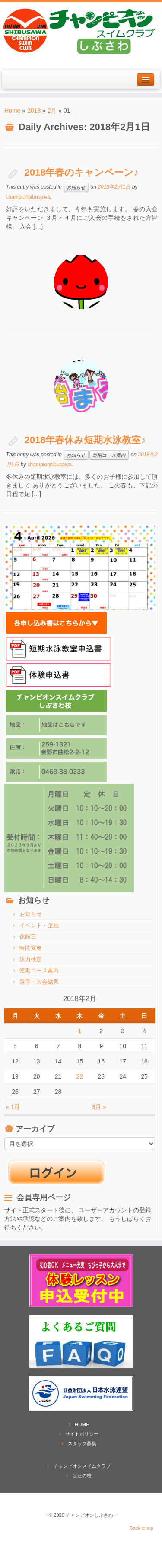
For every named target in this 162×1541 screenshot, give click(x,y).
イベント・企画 (39, 925)
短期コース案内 (109, 455)
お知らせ (76, 187)
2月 (52, 110)
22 (79, 1076)
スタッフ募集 (82, 1443)
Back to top (141, 1528)
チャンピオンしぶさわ (89, 1515)
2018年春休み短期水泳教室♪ (85, 440)
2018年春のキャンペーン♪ (82, 172)
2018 (34, 110)
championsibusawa (28, 197)
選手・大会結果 (39, 981)
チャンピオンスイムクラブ (82, 1466)
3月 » (99, 1106)
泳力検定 (30, 959)
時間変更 (30, 948)
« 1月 (13, 1106)
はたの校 (82, 1475)
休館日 (27, 936)
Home (12, 110)
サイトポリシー (81, 1433)
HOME (82, 1424)
